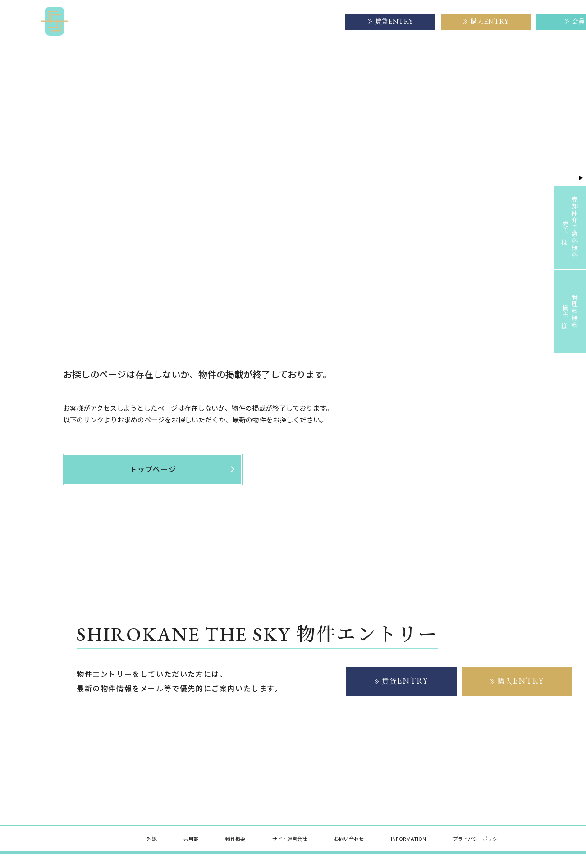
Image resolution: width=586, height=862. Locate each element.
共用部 (190, 839)
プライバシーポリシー (478, 839)
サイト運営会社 (307, 21)
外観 (151, 839)
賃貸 (405, 681)
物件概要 (253, 21)
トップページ (79, 76)
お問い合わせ (349, 839)
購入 (521, 681)
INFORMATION (408, 839)
